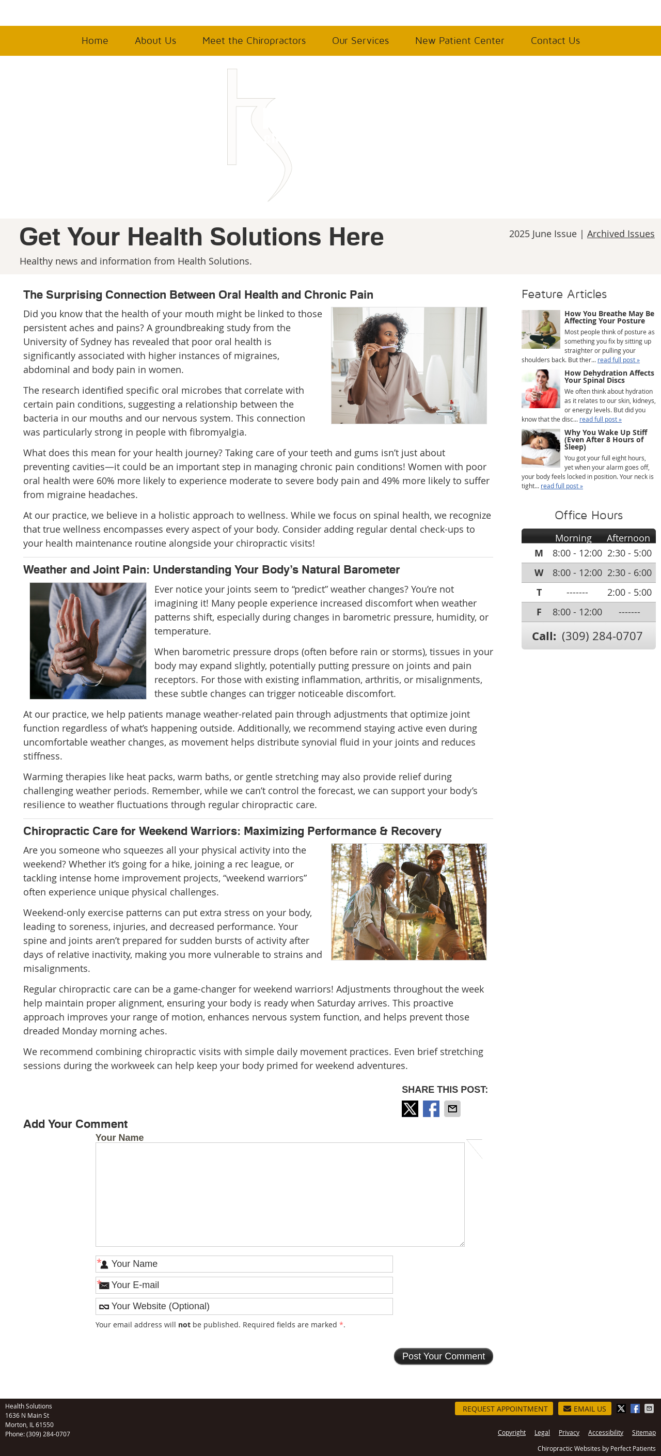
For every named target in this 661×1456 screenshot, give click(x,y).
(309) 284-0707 (591, 13)
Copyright (512, 1432)
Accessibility (605, 1432)
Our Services (360, 41)
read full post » (618, 359)
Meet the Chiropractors (254, 41)
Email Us (584, 1409)
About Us (155, 41)
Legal (542, 1432)
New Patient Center (460, 41)
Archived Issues (621, 233)
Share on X (411, 1109)
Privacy (569, 1432)
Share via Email (453, 1109)
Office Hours (35, 13)
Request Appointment (505, 1409)
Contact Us (555, 41)
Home (95, 41)
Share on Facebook (432, 1109)
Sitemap (644, 1432)
